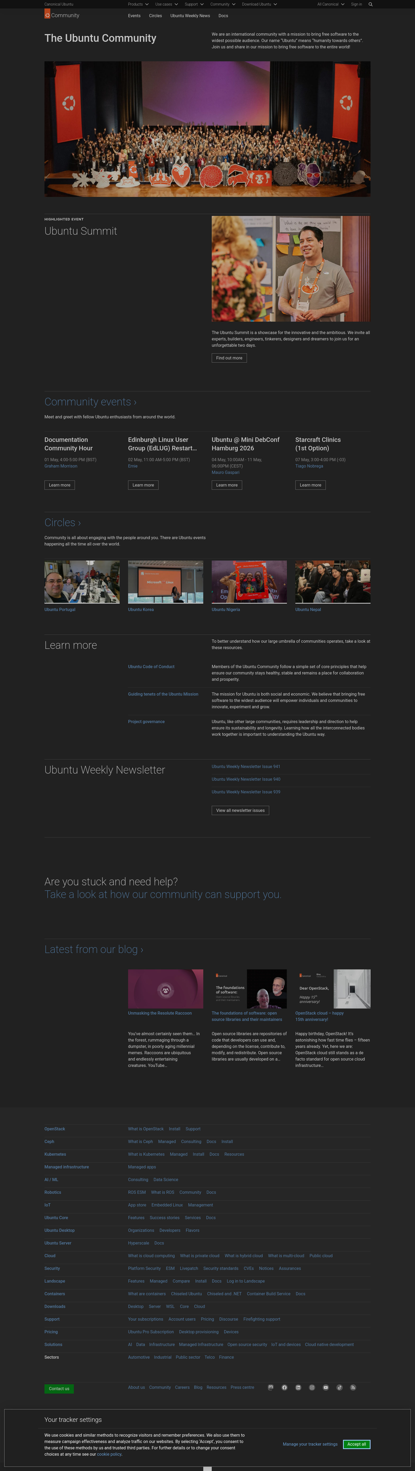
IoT (47, 1205)
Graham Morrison (60, 466)
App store (137, 1205)
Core (184, 1306)
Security (52, 1268)
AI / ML (51, 1179)
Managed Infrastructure (201, 1344)
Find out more (229, 357)
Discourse (228, 1319)
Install (174, 1128)
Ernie (133, 466)
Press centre (242, 1387)
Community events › (90, 402)
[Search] (370, 4)
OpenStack (54, 1128)
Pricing (207, 1319)
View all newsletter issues (240, 810)
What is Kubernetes (146, 1154)
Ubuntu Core (56, 1217)
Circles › (62, 522)
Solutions (53, 1344)
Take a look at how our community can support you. (163, 894)
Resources (234, 1154)
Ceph (49, 1141)
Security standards (221, 1268)
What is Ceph (140, 1141)
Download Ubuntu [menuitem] (256, 4)
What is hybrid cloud (244, 1255)
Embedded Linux (167, 1205)
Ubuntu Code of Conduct (151, 666)
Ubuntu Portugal (59, 609)
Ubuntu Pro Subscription (151, 1331)
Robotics (52, 1192)
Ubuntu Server (57, 1243)
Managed (167, 1141)
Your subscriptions (145, 1319)
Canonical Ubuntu (58, 4)
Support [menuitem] (191, 4)
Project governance (146, 721)
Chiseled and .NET (224, 1293)
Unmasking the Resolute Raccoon (160, 1013)
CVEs (249, 1268)
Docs (223, 15)
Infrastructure (162, 1344)
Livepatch (189, 1268)
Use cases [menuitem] (163, 4)
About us (136, 1387)
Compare (181, 1281)
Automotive (139, 1357)
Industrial (163, 1357)
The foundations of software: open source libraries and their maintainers (247, 1016)
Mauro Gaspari (226, 472)
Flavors (193, 1230)
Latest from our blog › (93, 949)
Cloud (50, 1255)
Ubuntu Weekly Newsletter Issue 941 (246, 766)
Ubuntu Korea (141, 609)
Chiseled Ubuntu (186, 1293)
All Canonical (328, 4)
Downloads (54, 1306)
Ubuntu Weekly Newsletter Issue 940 (246, 779)
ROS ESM (137, 1192)
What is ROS (162, 1192)
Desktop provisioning (199, 1331)
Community (190, 1192)
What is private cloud (199, 1255)
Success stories (165, 1217)
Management (200, 1205)
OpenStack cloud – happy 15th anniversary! (319, 1016)
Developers (170, 1230)
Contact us (59, 1388)
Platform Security (144, 1268)
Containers (54, 1293)
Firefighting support (261, 1319)
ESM (170, 1268)
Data (140, 1344)
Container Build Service (269, 1293)
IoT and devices (286, 1344)
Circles (155, 15)
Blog (198, 1387)
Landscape (54, 1281)
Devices (231, 1331)
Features (136, 1217)
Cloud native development (329, 1344)
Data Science (166, 1179)
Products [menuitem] (135, 4)
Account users (182, 1319)
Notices (266, 1268)
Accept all (357, 1444)
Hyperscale (138, 1243)
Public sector (188, 1357)
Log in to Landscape (246, 1281)
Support (193, 1128)
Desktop (136, 1306)
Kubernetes (55, 1154)
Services (193, 1217)
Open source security (247, 1344)
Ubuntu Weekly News (190, 15)
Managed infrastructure (66, 1166)
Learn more (59, 485)
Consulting (191, 1141)
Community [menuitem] (219, 4)
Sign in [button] (356, 4)
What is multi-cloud (286, 1255)
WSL (170, 1306)
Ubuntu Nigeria (226, 609)
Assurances (290, 1268)
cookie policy (109, 1454)
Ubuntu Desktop (59, 1230)
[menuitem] (330, 4)
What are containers (147, 1293)
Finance (226, 1357)
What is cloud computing (151, 1255)
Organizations (141, 1230)
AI (130, 1344)
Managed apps (142, 1166)
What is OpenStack (146, 1128)
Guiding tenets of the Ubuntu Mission (163, 694)
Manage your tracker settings (310, 1444)
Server (155, 1306)
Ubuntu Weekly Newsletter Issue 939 (246, 791)
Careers (182, 1387)
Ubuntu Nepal (308, 609)
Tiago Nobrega (309, 466)
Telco (210, 1357)
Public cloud (320, 1255)
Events (134, 15)
